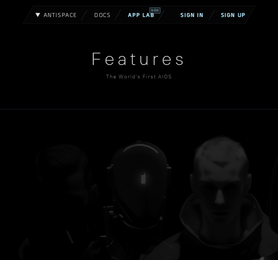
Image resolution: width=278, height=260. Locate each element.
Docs (102, 14)
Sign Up (233, 14)
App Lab (144, 13)
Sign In (196, 15)
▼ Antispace (56, 14)
